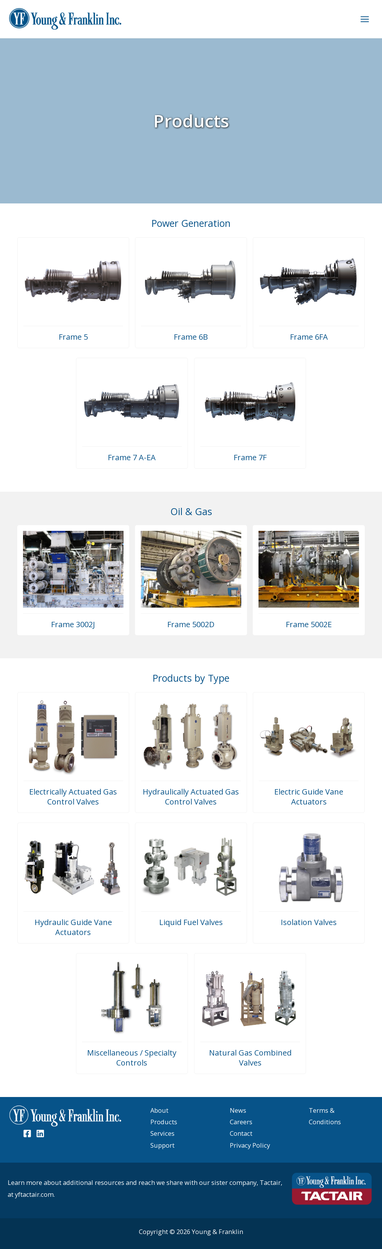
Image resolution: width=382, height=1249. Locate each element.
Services (162, 1133)
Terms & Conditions (325, 1116)
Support (162, 1145)
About (159, 1110)
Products (163, 1121)
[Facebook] (27, 1133)
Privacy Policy (250, 1145)
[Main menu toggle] (364, 19)
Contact (241, 1133)
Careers (241, 1121)
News (238, 1110)
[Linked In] (40, 1133)
